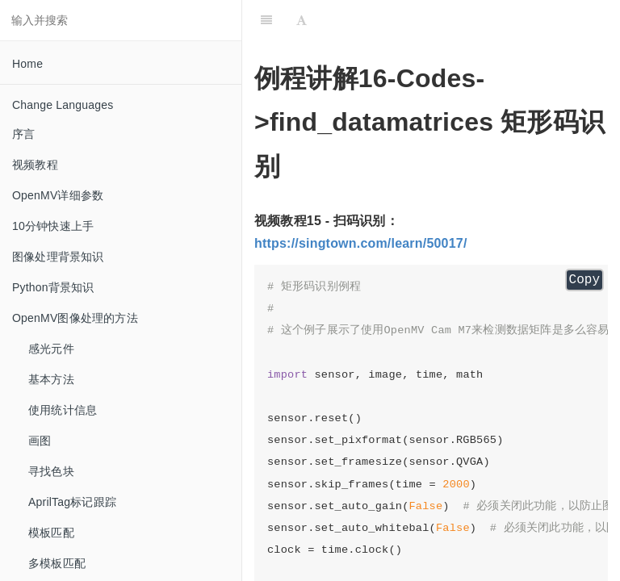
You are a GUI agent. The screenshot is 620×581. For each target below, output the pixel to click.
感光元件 (51, 348)
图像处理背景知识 (58, 256)
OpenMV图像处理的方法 (75, 317)
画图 (39, 440)
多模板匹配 (57, 563)
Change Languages (62, 104)
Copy (584, 280)
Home (27, 63)
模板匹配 (51, 532)
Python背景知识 (53, 287)
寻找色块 (51, 471)
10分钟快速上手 (53, 225)
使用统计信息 (62, 409)
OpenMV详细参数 (57, 195)
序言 (23, 133)
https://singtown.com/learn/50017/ (360, 243)
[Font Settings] (301, 20)
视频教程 (35, 164)
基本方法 (51, 379)
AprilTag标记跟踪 (72, 501)
